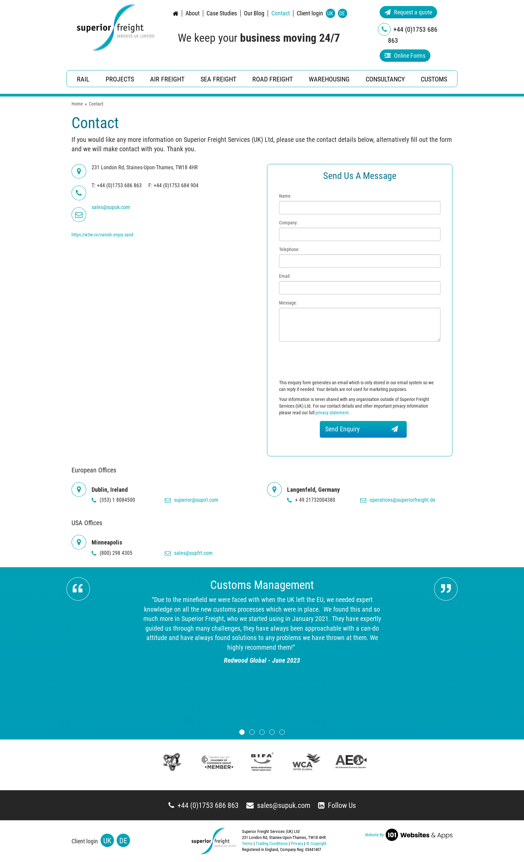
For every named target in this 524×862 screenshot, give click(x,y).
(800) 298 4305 (112, 553)
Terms (247, 843)
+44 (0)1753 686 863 (203, 805)
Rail (83, 79)
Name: (285, 196)
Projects (120, 79)
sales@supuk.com (278, 805)
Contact (280, 13)
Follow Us (337, 805)
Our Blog (254, 13)
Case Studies (222, 13)
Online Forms (405, 55)
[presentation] (330, 361)
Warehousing (329, 79)
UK (330, 13)
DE (342, 13)
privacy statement (332, 412)
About (192, 13)
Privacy (297, 843)
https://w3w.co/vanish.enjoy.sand (102, 234)
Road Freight (272, 79)
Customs (434, 79)
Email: (284, 276)
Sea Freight (218, 79)
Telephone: (289, 249)
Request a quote (408, 12)
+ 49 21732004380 (311, 500)
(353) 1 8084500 (113, 500)
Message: (288, 302)
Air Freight (167, 79)
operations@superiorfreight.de (397, 500)
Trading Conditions (272, 843)
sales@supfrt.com (189, 553)
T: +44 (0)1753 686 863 (117, 185)
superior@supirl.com (191, 500)
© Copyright (316, 843)
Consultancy (385, 79)
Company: (288, 222)
